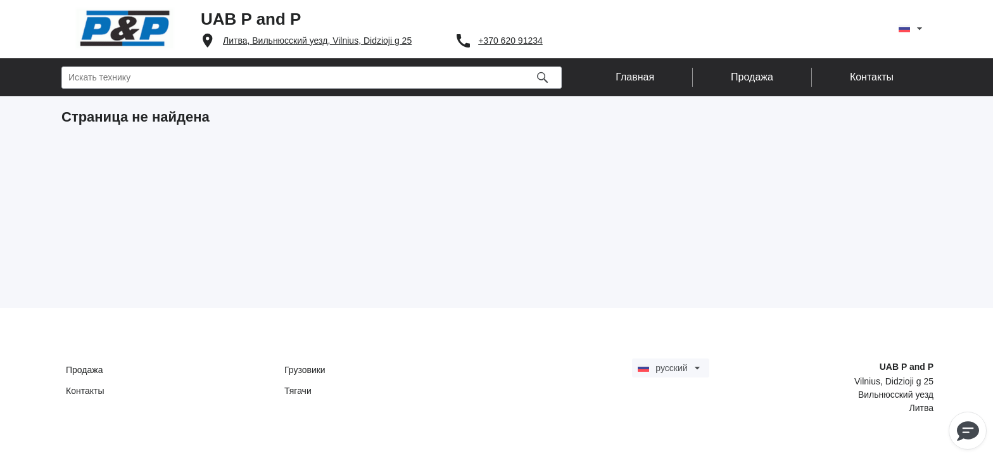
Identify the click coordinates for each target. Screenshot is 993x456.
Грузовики (305, 370)
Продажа (84, 370)
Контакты (85, 391)
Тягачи (298, 391)
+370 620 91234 (510, 40)
